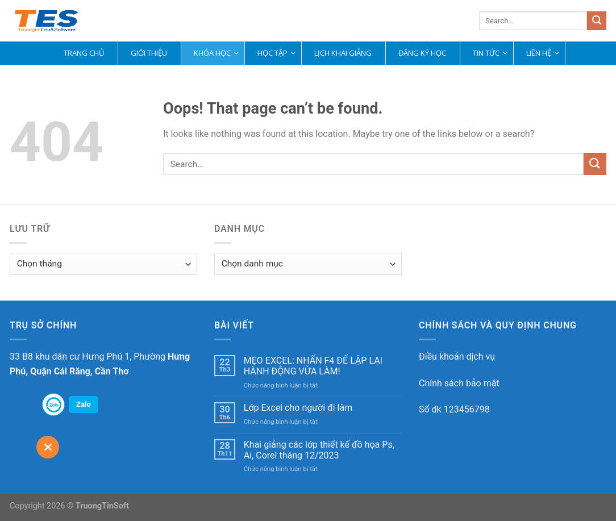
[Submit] (596, 21)
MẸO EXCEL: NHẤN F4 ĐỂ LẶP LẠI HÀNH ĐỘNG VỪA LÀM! (313, 366)
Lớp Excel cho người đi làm (298, 407)
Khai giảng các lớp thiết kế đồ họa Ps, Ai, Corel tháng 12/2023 (319, 450)
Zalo (83, 404)
